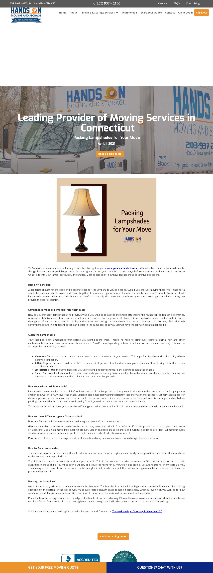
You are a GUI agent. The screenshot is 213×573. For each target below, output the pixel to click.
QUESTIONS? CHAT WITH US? (159, 567)
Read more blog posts (113, 536)
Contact (170, 12)
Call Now (201, 12)
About (73, 12)
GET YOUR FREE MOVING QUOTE (53, 567)
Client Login (185, 12)
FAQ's (177, 3)
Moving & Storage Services (98, 12)
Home (62, 12)
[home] (21, 15)
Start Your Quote (151, 12)
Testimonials (129, 12)
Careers (162, 3)
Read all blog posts (109, 153)
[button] (99, 14)
